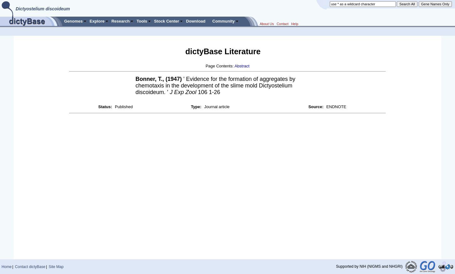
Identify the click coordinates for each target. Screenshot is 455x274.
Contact (283, 24)
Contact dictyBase (30, 267)
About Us (267, 24)
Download (195, 21)
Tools (141, 21)
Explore (97, 21)
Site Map (56, 267)
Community (223, 21)
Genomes (73, 21)
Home (7, 267)
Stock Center (166, 21)
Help (294, 24)
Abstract (241, 66)
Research (120, 21)
